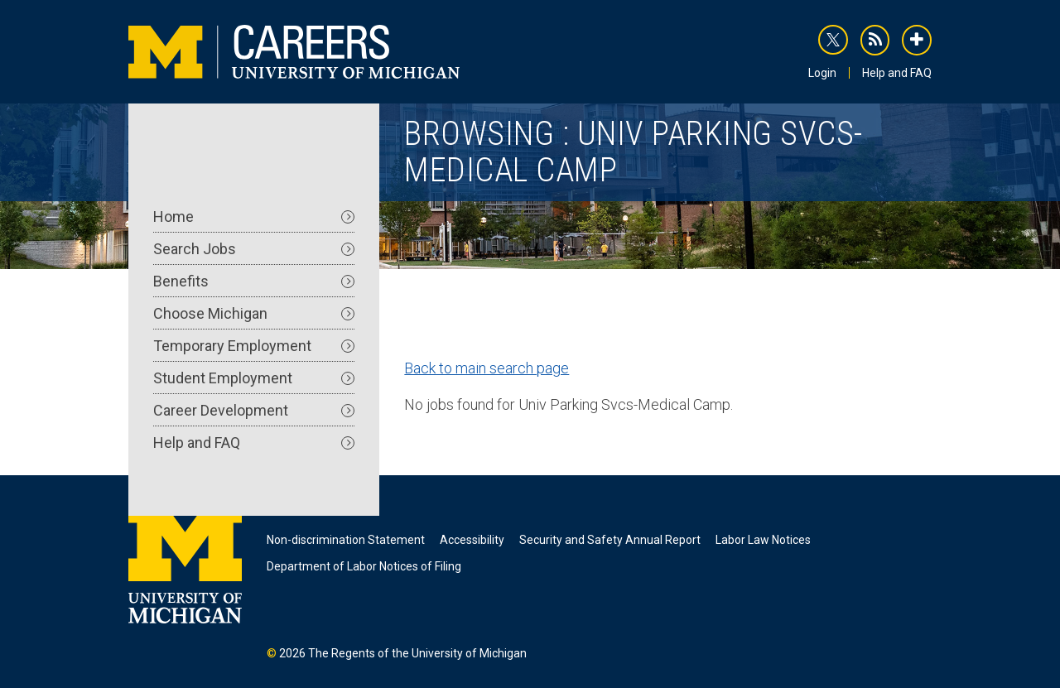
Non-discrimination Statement (346, 539)
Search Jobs (253, 248)
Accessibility (472, 539)
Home (253, 216)
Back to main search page (486, 368)
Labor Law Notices (763, 539)
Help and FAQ (897, 72)
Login (822, 72)
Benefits (253, 281)
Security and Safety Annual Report (610, 539)
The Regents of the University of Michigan (417, 653)
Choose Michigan (253, 313)
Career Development (253, 410)
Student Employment (253, 378)
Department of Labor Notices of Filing (364, 566)
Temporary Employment (253, 345)
